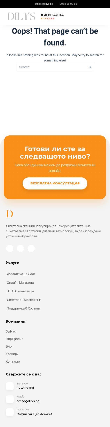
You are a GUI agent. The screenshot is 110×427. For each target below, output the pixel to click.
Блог (9, 346)
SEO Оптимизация (20, 291)
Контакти (13, 361)
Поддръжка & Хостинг (23, 308)
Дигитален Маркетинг (24, 300)
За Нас (11, 331)
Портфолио (14, 339)
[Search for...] (51, 67)
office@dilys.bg (44, 3)
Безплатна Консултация (55, 183)
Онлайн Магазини (20, 282)
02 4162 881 (25, 388)
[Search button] (90, 67)
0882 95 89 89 (68, 3)
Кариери (12, 354)
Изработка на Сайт (21, 274)
